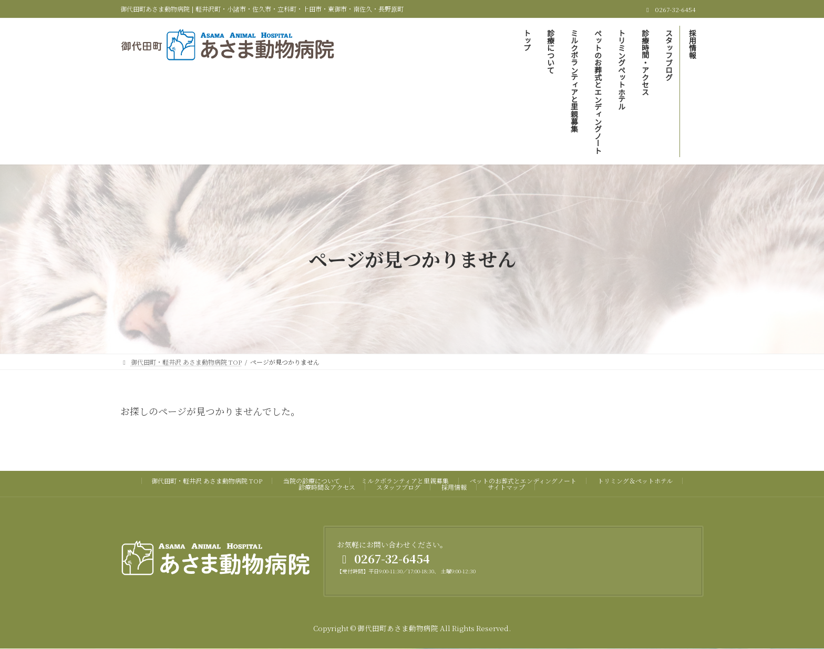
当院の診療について (311, 480)
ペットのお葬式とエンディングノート (523, 480)
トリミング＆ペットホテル (635, 480)
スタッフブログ (398, 486)
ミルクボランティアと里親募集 (405, 480)
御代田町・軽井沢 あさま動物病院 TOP (206, 480)
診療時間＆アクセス (326, 486)
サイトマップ (506, 486)
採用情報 (454, 486)
